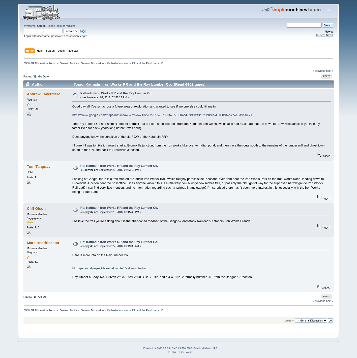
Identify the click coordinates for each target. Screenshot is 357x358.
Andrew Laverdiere (43, 94)
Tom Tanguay (38, 166)
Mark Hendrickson (43, 243)
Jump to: (289, 320)
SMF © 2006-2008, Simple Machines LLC (194, 348)
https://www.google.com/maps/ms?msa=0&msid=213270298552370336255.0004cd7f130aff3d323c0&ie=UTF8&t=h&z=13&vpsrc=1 (162, 115)
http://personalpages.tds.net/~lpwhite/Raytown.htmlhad (110, 268)
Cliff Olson (36, 208)
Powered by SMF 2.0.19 (156, 348)
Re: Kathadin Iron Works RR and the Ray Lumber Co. (119, 166)
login (59, 25)
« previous (318, 70)
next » (330, 70)
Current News (324, 35)
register (70, 25)
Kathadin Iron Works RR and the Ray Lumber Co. (116, 93)
